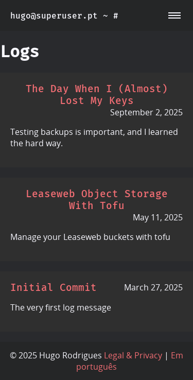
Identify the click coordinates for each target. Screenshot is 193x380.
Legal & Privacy (133, 355)
